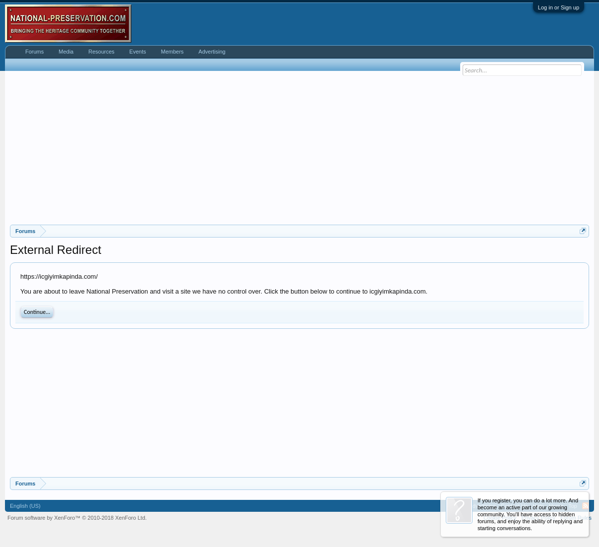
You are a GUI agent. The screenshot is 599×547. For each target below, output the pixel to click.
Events (137, 52)
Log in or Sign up (558, 7)
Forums (34, 52)
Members (172, 52)
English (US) (25, 506)
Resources (101, 52)
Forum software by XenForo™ (77, 518)
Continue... (37, 311)
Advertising (211, 52)
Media (66, 52)
